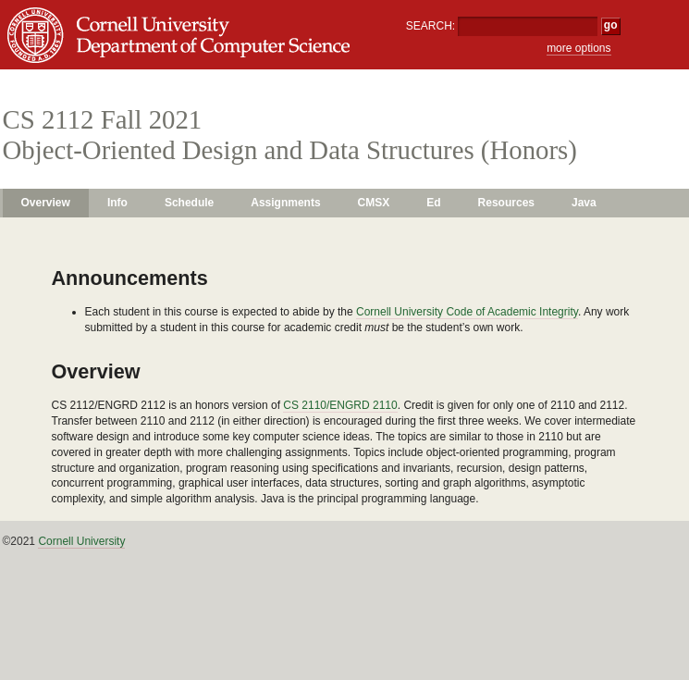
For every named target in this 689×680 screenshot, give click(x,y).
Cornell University (81, 541)
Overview (45, 202)
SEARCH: (430, 25)
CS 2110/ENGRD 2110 (340, 405)
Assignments (285, 202)
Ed (433, 202)
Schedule (189, 202)
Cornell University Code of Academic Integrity (467, 311)
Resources (506, 202)
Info (117, 202)
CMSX (374, 202)
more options (578, 48)
